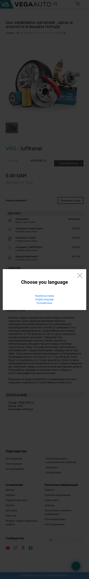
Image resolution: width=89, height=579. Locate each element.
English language (44, 299)
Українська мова (44, 295)
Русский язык (44, 303)
